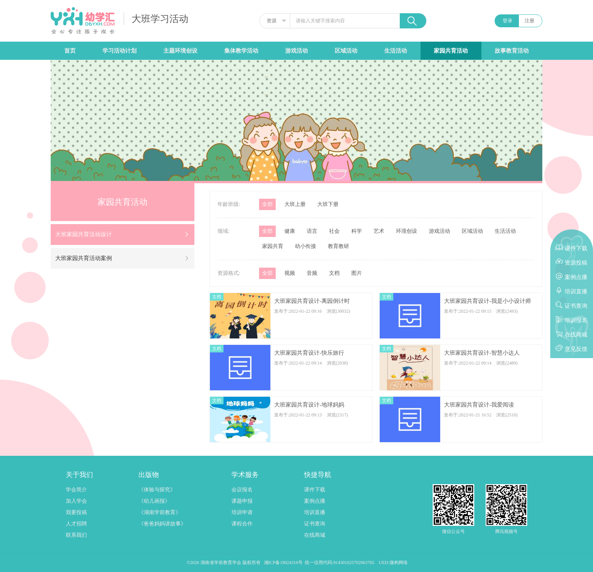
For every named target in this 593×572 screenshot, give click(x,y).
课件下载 (314, 490)
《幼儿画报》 (154, 501)
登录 (507, 20)
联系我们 (76, 535)
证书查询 (314, 524)
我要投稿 (76, 512)
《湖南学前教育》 (159, 512)
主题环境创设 (180, 51)
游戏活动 (296, 51)
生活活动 (395, 51)
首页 (70, 51)
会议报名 (242, 490)
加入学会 (76, 501)
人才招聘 (76, 524)
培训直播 (314, 512)
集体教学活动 (241, 51)
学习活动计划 (119, 51)
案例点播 (314, 501)
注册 (529, 20)
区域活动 (346, 51)
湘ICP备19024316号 (283, 562)
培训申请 (242, 512)
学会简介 (76, 490)
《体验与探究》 (156, 490)
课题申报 (242, 501)
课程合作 (242, 524)
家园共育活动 (451, 51)
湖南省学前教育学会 (221, 562)
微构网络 (399, 562)
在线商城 (314, 535)
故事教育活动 (512, 51)
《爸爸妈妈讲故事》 (162, 524)
